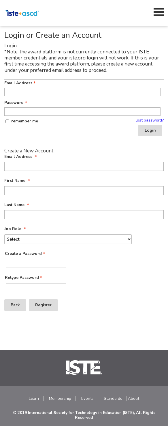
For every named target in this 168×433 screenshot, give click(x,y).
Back (15, 305)
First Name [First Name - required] (17, 180)
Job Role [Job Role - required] (15, 229)
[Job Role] (68, 239)
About (133, 398)
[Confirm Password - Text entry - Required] (36, 287)
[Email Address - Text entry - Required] (82, 92)
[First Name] (84, 190)
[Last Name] (84, 214)
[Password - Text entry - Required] (82, 111)
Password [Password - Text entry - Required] (16, 102)
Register (43, 305)
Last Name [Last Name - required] (17, 205)
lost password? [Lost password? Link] (150, 120)
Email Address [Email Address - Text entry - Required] (20, 83)
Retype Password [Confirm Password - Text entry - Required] (24, 277)
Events (87, 398)
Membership (60, 398)
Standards (113, 398)
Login (150, 130)
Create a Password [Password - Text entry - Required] (25, 253)
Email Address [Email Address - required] (21, 156)
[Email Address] (84, 166)
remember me (24, 121)
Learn (34, 398)
